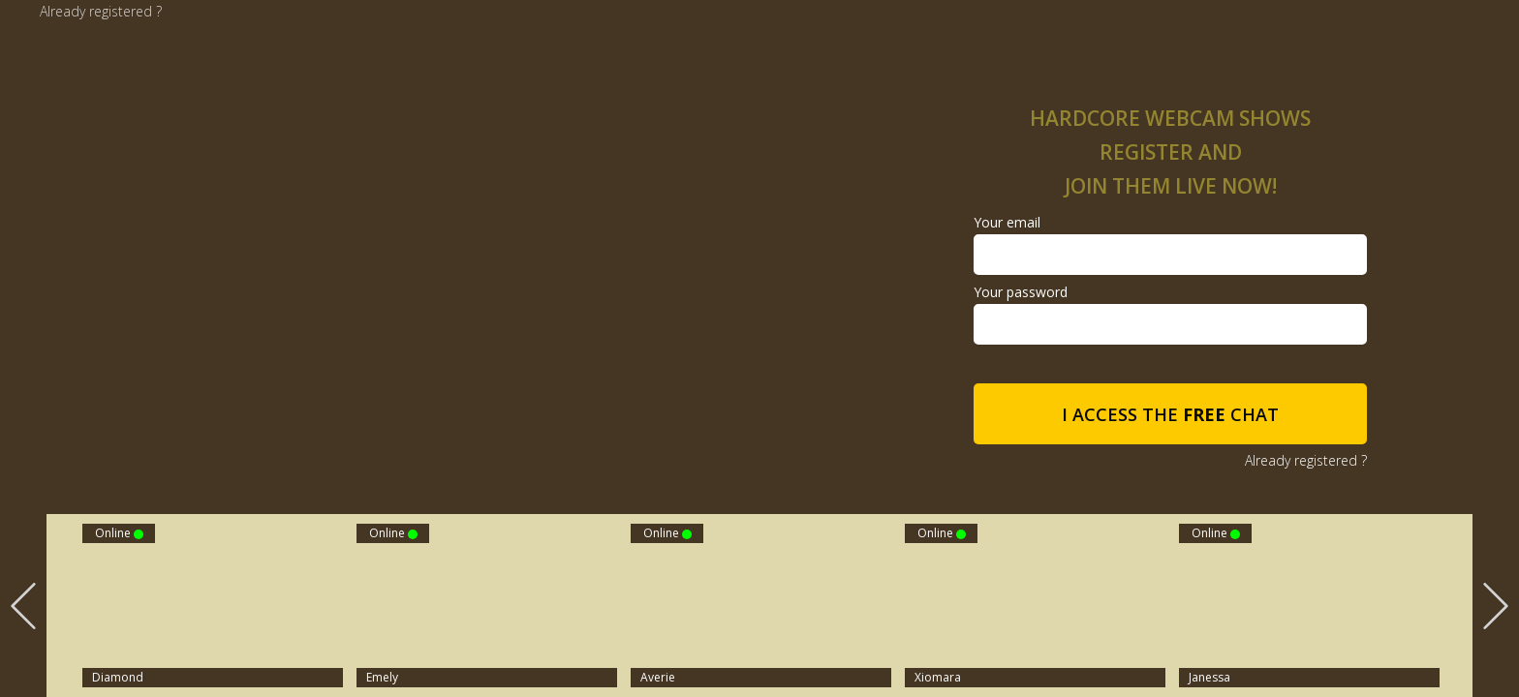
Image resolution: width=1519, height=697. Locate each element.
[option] (761, 605)
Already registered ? (101, 11)
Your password (1021, 292)
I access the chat (1170, 414)
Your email (1007, 222)
